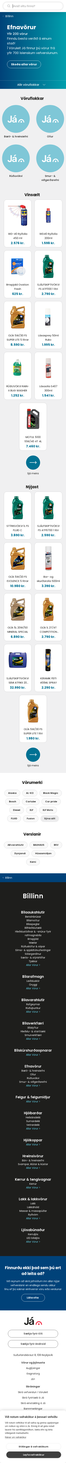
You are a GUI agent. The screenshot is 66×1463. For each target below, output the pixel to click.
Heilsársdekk (33, 1117)
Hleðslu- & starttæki (33, 1031)
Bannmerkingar (33, 1408)
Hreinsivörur (33, 1156)
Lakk (33, 1203)
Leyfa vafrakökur (33, 1454)
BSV (56, 845)
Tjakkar (33, 961)
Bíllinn (9, 16)
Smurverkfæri (33, 1035)
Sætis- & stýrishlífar (33, 957)
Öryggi (33, 984)
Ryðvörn (33, 1214)
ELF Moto (48, 810)
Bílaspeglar (33, 924)
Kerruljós (33, 1234)
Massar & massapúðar (33, 1211)
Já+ (33, 1379)
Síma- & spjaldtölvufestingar (33, 950)
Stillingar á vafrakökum (33, 1446)
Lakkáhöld (33, 1207)
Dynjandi (20, 853)
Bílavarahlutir (33, 1000)
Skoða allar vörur (24, 64)
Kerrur (33, 1184)
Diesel (16, 810)
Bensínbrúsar (33, 916)
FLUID (14, 818)
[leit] (33, 6)
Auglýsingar (33, 1368)
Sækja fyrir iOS (33, 1333)
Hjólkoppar (33, 1140)
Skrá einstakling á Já (33, 1403)
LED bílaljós (33, 1238)
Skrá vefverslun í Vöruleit (33, 1392)
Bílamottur (33, 920)
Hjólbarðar (33, 1113)
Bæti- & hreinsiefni (33, 1070)
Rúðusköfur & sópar (33, 946)
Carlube (31, 801)
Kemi (33, 862)
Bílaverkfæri (33, 1023)
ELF (31, 810)
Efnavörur (33, 1066)
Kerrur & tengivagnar (33, 1179)
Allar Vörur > (33, 965)
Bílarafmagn (33, 976)
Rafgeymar (33, 1004)
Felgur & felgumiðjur (33, 1097)
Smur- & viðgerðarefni (33, 1082)
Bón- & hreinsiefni (33, 1160)
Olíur (33, 1074)
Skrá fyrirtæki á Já (33, 1397)
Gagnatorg (33, 1373)
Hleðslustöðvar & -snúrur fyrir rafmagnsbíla (33, 933)
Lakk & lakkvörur (33, 1199)
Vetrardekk (33, 1125)
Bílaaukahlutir (33, 912)
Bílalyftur (33, 1027)
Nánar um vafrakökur (15, 1437)
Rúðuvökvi (33, 1078)
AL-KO (30, 793)
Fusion (31, 818)
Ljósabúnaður (33, 1230)
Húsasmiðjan (43, 853)
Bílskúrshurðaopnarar (33, 1050)
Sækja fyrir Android (33, 1344)
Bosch (12, 801)
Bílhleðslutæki (33, 928)
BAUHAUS (38, 845)
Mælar (33, 942)
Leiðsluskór (33, 981)
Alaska (12, 793)
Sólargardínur (33, 954)
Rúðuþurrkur (33, 1008)
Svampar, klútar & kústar (33, 1164)
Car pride (51, 801)
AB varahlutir (16, 845)
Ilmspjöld (33, 939)
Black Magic (50, 793)
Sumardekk (33, 1121)
